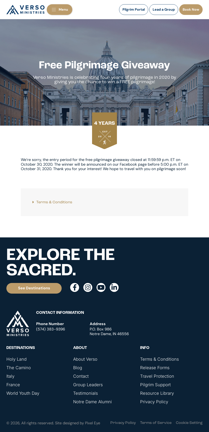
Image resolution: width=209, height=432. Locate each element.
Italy (10, 376)
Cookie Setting (189, 423)
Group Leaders (88, 385)
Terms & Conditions (54, 202)
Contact (81, 376)
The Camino (18, 368)
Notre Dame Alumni (92, 402)
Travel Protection (157, 376)
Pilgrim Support (155, 385)
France (13, 385)
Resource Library (157, 393)
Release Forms (154, 368)
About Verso (85, 359)
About (80, 348)
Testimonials (85, 393)
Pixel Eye (92, 423)
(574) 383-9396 (50, 329)
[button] (59, 9)
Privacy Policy (154, 402)
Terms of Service (156, 423)
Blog (77, 368)
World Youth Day (22, 393)
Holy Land (16, 359)
